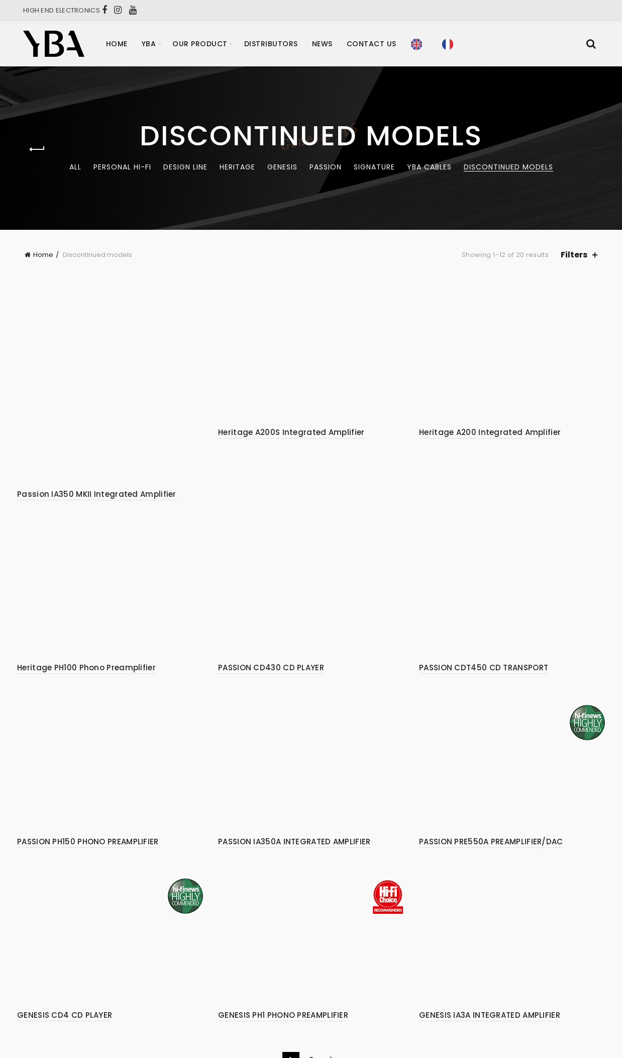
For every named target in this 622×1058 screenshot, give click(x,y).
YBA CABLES (429, 167)
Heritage (237, 167)
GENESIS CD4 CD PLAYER (64, 953)
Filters (574, 254)
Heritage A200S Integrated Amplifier (291, 432)
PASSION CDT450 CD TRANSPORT (483, 605)
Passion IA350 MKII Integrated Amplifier (96, 432)
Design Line (185, 167)
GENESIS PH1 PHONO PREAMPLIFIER (283, 953)
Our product (200, 44)
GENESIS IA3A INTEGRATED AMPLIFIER (489, 953)
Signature (374, 167)
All (75, 167)
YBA (149, 44)
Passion (325, 167)
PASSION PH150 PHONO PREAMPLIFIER (88, 779)
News (322, 44)
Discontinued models (508, 167)
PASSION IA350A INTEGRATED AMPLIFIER (294, 779)
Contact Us (371, 44)
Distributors (271, 44)
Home (117, 44)
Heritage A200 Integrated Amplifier (490, 432)
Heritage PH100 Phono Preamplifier (86, 605)
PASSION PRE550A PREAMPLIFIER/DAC (491, 779)
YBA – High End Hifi (292, 1023)
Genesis (282, 167)
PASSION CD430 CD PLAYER (271, 605)
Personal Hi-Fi (122, 167)
